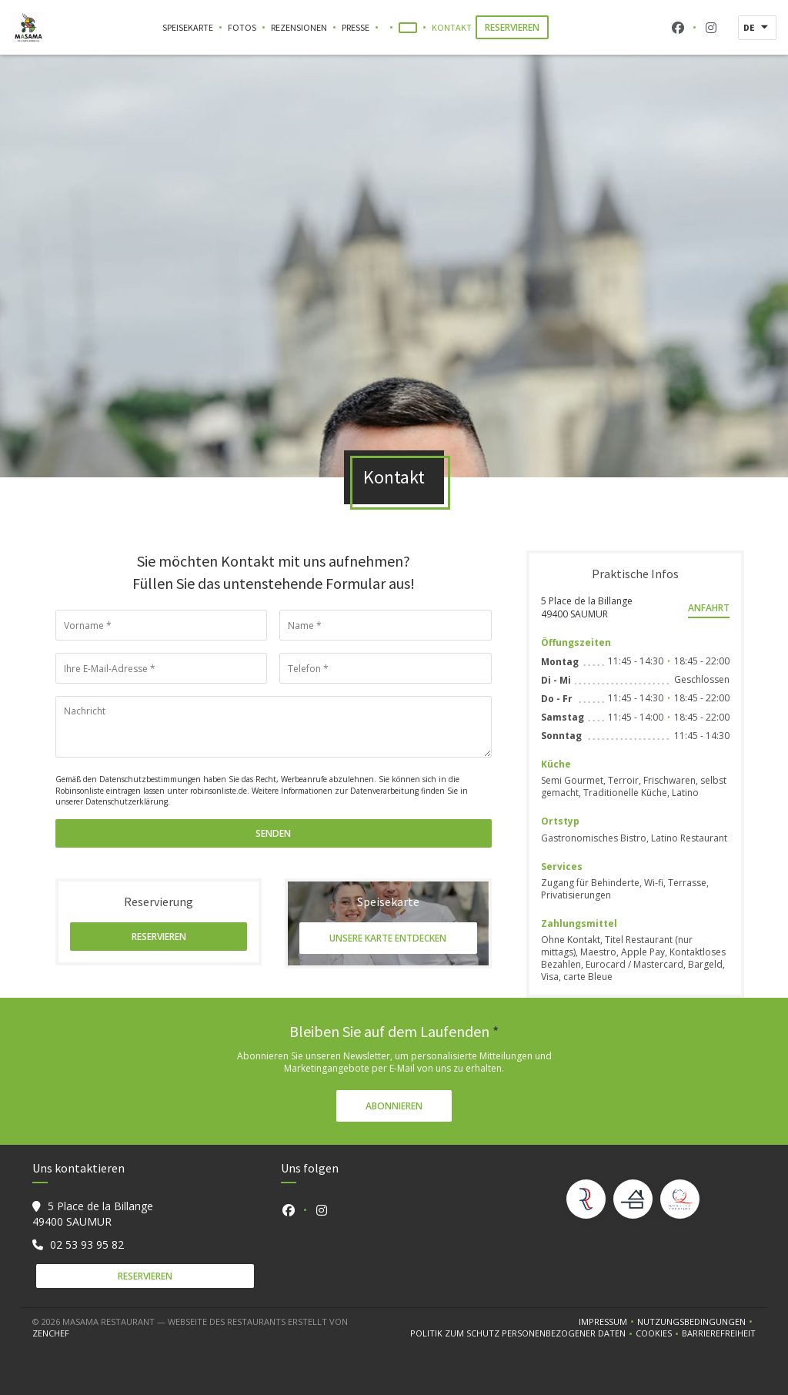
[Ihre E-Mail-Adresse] (161, 668)
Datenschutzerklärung (126, 801)
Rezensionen (299, 27)
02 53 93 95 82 (87, 1244)
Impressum (608, 1322)
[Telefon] (385, 668)
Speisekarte (187, 27)
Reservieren (512, 27)
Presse (355, 27)
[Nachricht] (273, 727)
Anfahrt (709, 607)
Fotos (242, 27)
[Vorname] (161, 625)
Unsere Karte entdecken (387, 938)
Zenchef (50, 1333)
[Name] (385, 625)
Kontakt (452, 27)
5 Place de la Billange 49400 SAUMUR (587, 607)
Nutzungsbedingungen (696, 1322)
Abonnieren (394, 1105)
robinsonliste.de (218, 790)
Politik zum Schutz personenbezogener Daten (523, 1333)
